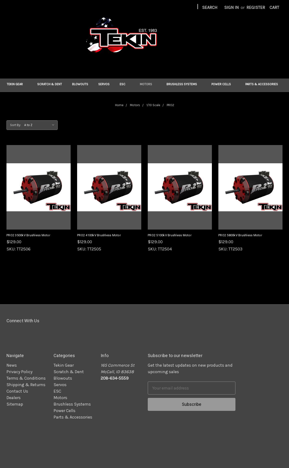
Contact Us (17, 391)
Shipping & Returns (25, 384)
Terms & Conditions (26, 378)
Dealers (13, 397)
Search (209, 7)
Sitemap (14, 404)
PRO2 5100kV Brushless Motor (169, 235)
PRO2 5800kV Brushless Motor (240, 235)
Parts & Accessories (263, 84)
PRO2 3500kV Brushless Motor (28, 235)
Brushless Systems (183, 84)
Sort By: (15, 125)
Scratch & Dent (49, 84)
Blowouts (80, 84)
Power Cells (223, 84)
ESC (125, 84)
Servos (104, 84)
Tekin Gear (17, 84)
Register (255, 7)
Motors (148, 84)
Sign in (231, 7)
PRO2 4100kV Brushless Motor (99, 235)
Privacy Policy (19, 371)
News (11, 365)
